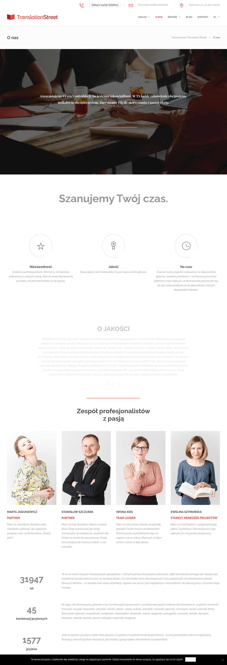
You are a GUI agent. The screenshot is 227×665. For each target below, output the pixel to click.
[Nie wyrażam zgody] (222, 660)
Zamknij (191, 659)
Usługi (142, 17)
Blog (189, 17)
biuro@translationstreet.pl (153, 4)
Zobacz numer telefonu (105, 5)
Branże (172, 17)
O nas (159, 17)
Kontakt (203, 17)
